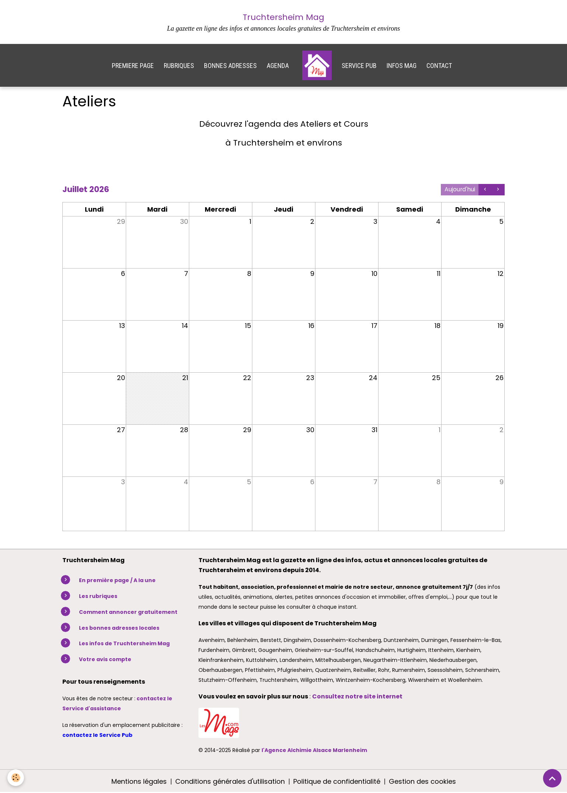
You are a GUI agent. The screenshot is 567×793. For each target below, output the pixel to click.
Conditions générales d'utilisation (230, 781)
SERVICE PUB (359, 65)
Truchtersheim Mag (283, 17)
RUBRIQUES (179, 65)
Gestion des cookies (422, 781)
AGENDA (278, 65)
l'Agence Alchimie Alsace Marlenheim (314, 750)
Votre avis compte (105, 659)
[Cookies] (15, 777)
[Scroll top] (552, 778)
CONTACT (439, 65)
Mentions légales (139, 781)
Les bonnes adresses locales (119, 628)
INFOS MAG (401, 65)
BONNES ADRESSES (230, 65)
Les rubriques (98, 596)
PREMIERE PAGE (133, 65)
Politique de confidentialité (336, 781)
